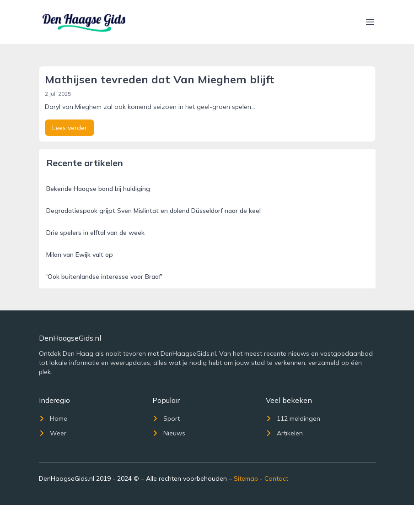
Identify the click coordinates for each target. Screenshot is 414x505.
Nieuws (168, 433)
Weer (52, 433)
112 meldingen (293, 418)
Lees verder (69, 128)
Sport (166, 418)
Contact (276, 478)
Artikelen (284, 433)
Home (53, 418)
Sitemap (246, 478)
